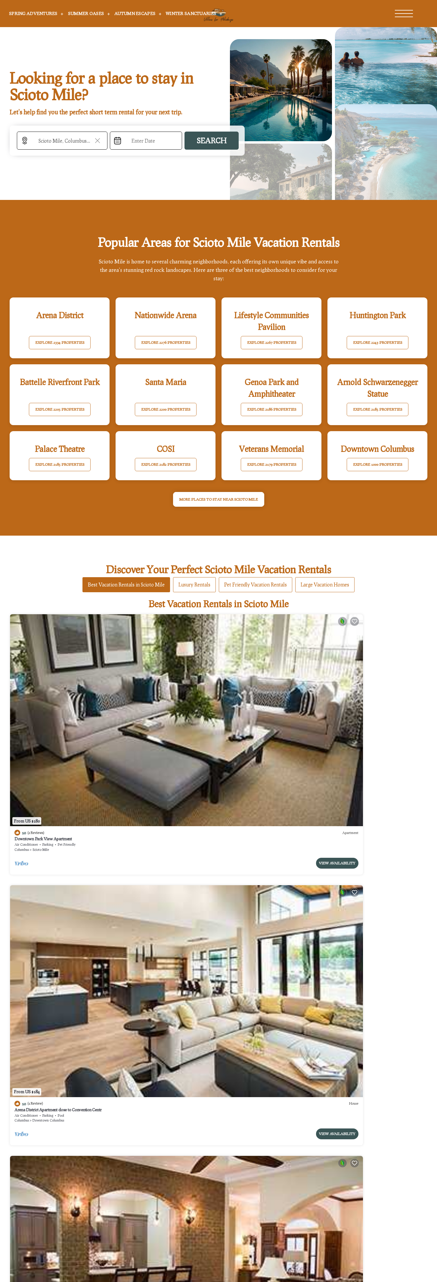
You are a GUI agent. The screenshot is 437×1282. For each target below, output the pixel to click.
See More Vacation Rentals (218, 862)
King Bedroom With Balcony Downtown (259, 687)
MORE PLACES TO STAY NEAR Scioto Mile (218, 499)
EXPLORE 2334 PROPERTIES (59, 342)
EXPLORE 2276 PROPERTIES (165, 342)
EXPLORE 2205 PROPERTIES (59, 409)
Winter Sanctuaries (191, 13)
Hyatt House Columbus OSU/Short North (365, 806)
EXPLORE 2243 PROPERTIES (377, 342)
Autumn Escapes (134, 13)
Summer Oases (86, 13)
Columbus (21, 698)
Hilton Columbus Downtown (354, 687)
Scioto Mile (41, 698)
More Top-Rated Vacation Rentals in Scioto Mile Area (219, 1138)
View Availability (85, 711)
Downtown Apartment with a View (149, 806)
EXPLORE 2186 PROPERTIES (271, 409)
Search (212, 140)
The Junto (22, 806)
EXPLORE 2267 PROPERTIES (271, 342)
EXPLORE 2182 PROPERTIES (165, 464)
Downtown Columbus (153, 698)
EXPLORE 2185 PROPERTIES (377, 409)
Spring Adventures (33, 13)
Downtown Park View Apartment (43, 687)
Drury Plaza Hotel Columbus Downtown (260, 806)
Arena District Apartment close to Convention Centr (163, 687)
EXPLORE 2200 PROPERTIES (165, 409)
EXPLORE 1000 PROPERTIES (377, 464)
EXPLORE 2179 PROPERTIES (271, 464)
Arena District (359, 698)
